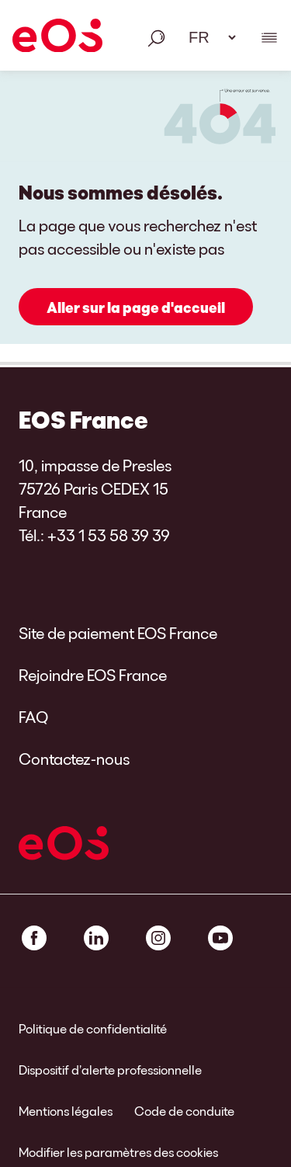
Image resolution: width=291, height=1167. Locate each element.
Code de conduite (184, 1110)
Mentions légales (66, 1110)
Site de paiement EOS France (118, 632)
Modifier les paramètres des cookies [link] (118, 1151)
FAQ (33, 716)
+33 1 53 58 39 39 (108, 535)
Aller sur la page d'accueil (136, 307)
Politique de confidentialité (93, 1028)
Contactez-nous (74, 758)
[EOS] (57, 38)
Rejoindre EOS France (93, 674)
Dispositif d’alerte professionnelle (110, 1069)
